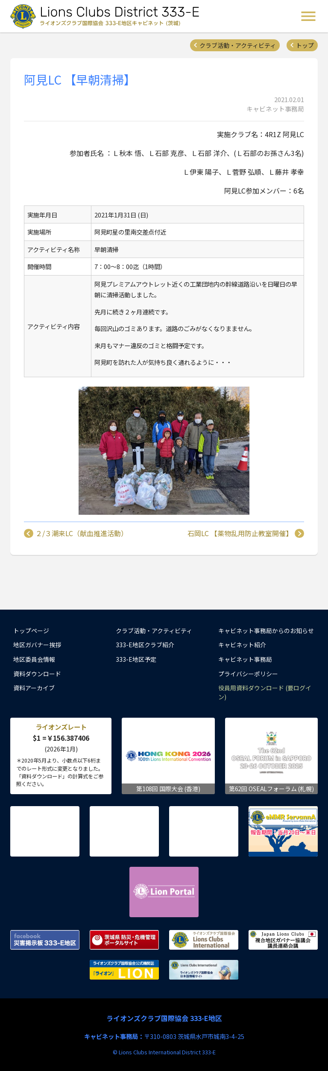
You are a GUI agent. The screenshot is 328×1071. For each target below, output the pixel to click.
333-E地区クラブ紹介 (145, 644)
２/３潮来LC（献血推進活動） (81, 533)
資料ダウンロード (37, 673)
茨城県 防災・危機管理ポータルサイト (124, 940)
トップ (305, 45)
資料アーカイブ (34, 688)
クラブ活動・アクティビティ (237, 45)
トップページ (31, 630)
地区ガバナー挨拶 (37, 644)
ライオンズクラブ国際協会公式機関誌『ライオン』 (124, 970)
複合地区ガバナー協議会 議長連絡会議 (283, 940)
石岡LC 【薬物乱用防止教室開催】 (240, 533)
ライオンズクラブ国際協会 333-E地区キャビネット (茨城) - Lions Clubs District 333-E (107, 16)
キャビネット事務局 (245, 659)
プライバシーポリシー (248, 673)
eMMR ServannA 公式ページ (283, 831)
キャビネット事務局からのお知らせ (266, 630)
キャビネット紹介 (242, 644)
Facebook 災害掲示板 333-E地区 (44, 940)
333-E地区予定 (136, 659)
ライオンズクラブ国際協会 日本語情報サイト (203, 970)
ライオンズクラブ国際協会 (203, 940)
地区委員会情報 (34, 659)
